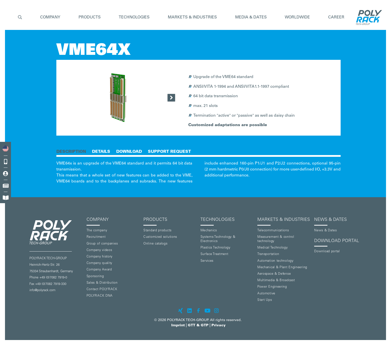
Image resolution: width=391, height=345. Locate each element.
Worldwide (297, 17)
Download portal (327, 251)
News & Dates (325, 230)
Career (336, 17)
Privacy (218, 325)
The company (97, 230)
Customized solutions (160, 237)
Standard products (157, 230)
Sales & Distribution (102, 283)
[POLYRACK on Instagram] (216, 311)
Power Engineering (272, 287)
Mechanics (208, 230)
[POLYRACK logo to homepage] (55, 232)
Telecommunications (273, 230)
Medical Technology (272, 248)
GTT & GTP (198, 325)
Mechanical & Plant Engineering (282, 267)
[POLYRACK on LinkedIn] (190, 311)
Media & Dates (251, 17)
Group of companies (102, 244)
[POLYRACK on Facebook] (198, 311)
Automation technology (275, 261)
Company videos (99, 250)
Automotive (266, 293)
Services (207, 261)
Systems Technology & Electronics (217, 239)
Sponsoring (95, 276)
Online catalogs (155, 244)
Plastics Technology (215, 248)
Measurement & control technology (275, 239)
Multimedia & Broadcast (276, 280)
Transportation (268, 254)
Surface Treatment (214, 254)
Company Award (99, 269)
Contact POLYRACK (102, 289)
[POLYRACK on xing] (181, 311)
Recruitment (96, 237)
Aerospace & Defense (274, 274)
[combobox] (5, 148)
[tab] (71, 151)
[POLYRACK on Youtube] (207, 311)
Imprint (178, 325)
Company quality (99, 263)
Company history (100, 257)
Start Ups (264, 300)
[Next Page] (171, 98)
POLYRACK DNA (100, 296)
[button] (20, 17)
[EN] (5, 148)
